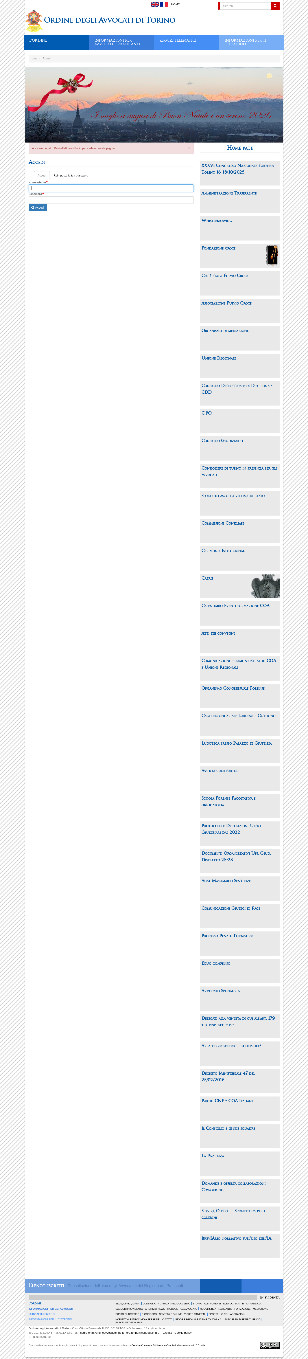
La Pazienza (254, 1303)
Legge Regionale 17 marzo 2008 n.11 (199, 1319)
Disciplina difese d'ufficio (242, 1319)
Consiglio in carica (156, 1303)
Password (35, 194)
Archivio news (155, 1309)
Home (175, 4)
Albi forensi (212, 1303)
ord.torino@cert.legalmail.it (143, 1332)
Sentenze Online (170, 1314)
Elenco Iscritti (233, 1303)
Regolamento (181, 1303)
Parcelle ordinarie (129, 1322)
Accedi (44, 177)
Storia (197, 1303)
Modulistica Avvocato (182, 1309)
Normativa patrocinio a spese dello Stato (144, 1319)
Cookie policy (183, 1332)
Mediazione (260, 1309)
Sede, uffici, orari (128, 1303)
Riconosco (149, 1314)
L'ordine (38, 40)
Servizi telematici (177, 40)
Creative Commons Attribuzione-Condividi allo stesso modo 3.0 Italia (168, 1345)
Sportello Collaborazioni (227, 1314)
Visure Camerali (195, 1314)
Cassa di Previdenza (129, 1309)
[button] (188, 147)
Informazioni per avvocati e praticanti (117, 41)
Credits (167, 1332)
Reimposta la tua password (71, 175)
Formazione (242, 1309)
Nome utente (37, 182)
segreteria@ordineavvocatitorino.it (102, 1332)
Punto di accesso (128, 1314)
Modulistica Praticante (216, 1309)
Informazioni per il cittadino (246, 41)
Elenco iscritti (46, 1286)
